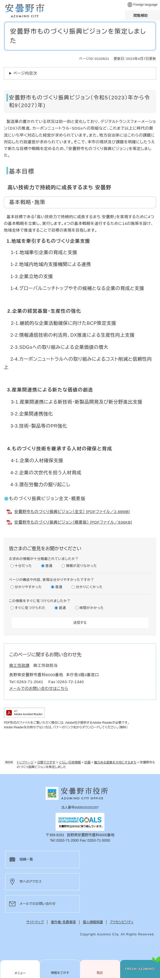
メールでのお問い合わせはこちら (38, 688)
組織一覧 (26, 859)
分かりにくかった (89, 587)
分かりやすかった (28, 587)
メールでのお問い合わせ (38, 904)
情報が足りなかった (81, 566)
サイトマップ (35, 922)
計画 (87, 762)
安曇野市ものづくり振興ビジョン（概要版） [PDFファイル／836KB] (73, 522)
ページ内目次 (25, 73)
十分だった (23, 566)
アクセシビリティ (122, 922)
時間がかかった (91, 608)
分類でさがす (46, 762)
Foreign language (145, 4)
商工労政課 (19, 665)
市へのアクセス (31, 882)
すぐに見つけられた (30, 608)
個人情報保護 (93, 922)
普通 (49, 566)
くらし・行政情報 (70, 762)
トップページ (25, 762)
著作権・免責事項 (63, 922)
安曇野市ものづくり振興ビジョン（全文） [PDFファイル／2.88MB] (72, 511)
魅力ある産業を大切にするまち (115, 762)
